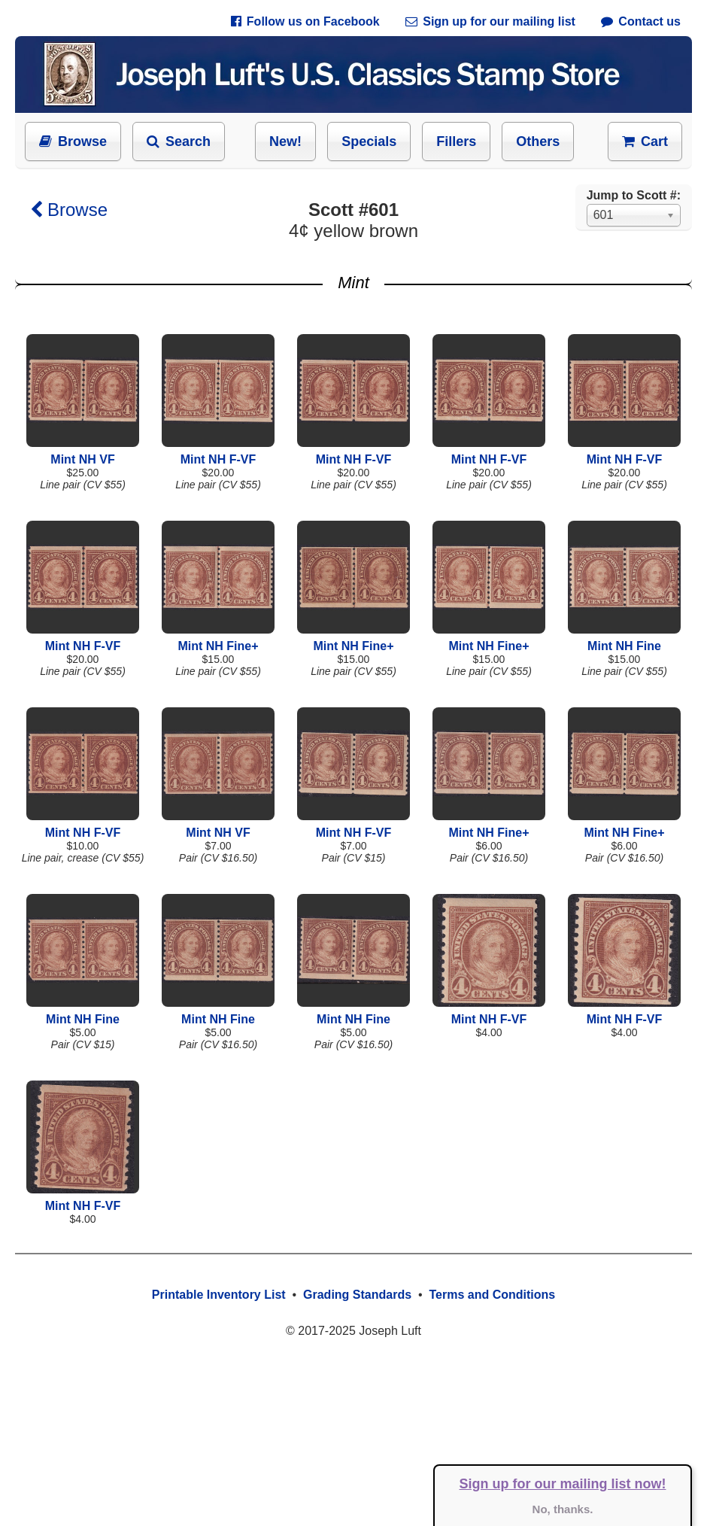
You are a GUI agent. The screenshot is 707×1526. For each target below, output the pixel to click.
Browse (73, 141)
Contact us (641, 21)
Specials (368, 141)
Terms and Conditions (492, 1294)
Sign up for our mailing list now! (563, 1483)
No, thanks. (563, 1509)
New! (285, 141)
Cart (645, 141)
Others (538, 141)
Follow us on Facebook (305, 21)
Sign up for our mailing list (490, 21)
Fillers (456, 141)
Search (179, 141)
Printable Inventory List (219, 1294)
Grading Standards (357, 1294)
